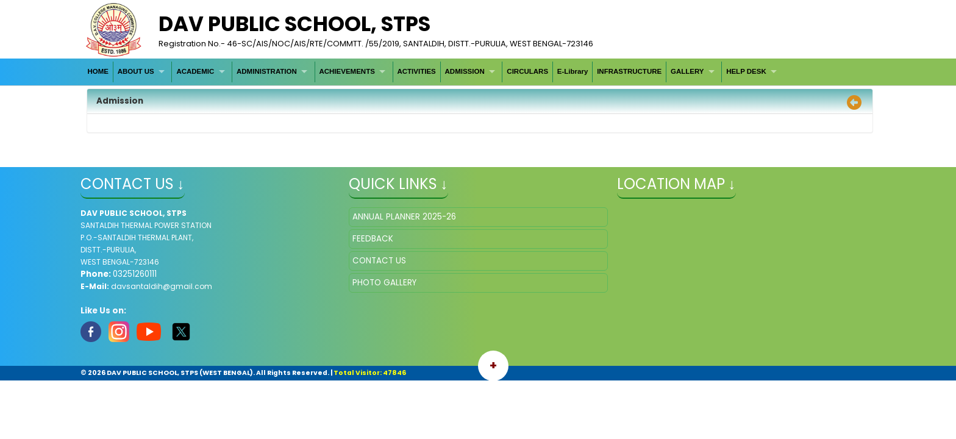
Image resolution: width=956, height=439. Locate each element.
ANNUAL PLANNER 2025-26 (404, 217)
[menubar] (434, 72)
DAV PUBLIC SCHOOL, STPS (294, 23)
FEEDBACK (372, 238)
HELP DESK (746, 71)
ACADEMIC (195, 71)
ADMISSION (465, 71)
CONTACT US (379, 260)
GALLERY (687, 71)
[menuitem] (98, 72)
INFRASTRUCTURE (629, 71)
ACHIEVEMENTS (346, 71)
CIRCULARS (527, 71)
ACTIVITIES (416, 71)
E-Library (572, 71)
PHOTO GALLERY (384, 282)
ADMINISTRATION (267, 71)
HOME (98, 71)
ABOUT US (136, 71)
